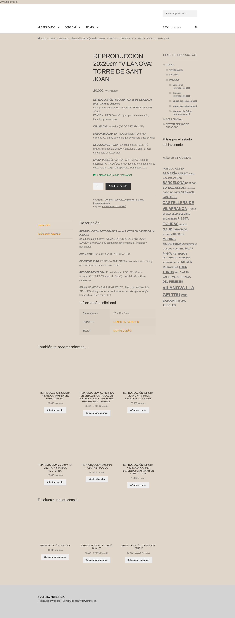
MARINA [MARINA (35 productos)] (169, 239)
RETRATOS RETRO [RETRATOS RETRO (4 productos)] (171, 262)
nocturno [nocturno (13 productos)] (178, 248)
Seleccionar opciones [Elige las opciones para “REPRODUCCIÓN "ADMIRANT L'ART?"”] (138, 560)
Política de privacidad (49, 601)
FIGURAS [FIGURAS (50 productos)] (170, 224)
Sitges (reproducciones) (185, 101)
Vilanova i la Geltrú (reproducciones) (88, 38)
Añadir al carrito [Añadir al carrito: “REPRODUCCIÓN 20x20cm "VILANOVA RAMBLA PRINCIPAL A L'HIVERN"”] (138, 410)
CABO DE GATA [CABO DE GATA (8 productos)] (171, 192)
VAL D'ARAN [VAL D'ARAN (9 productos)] (182, 272)
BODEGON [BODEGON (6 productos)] (190, 183)
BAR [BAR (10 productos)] (179, 178)
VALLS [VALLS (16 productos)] (167, 277)
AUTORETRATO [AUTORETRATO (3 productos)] (169, 178)
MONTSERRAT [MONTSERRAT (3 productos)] (190, 244)
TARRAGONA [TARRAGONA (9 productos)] (170, 267)
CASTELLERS (176, 70)
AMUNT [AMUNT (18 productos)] (183, 173)
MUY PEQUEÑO (122, 330)
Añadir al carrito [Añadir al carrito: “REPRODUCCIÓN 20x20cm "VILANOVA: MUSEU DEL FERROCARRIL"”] (55, 410)
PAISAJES (63, 38)
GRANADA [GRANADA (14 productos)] (181, 229)
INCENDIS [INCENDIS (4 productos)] (167, 234)
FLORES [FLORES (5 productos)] (183, 224)
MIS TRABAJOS (46, 27)
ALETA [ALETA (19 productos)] (179, 168)
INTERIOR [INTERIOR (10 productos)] (178, 234)
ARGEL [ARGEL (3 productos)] (192, 174)
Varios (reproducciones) (185, 106)
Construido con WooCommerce (79, 601)
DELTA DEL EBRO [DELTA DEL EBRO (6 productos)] (181, 214)
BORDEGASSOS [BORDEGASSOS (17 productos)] (174, 187)
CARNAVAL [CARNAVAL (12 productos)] (188, 192)
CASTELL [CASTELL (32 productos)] (170, 197)
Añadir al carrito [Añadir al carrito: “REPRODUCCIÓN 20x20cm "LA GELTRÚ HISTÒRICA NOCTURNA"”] (55, 482)
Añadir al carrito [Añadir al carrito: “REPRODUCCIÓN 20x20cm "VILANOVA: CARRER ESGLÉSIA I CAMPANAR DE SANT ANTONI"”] (138, 485)
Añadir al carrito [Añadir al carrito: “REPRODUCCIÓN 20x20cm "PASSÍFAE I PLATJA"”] (97, 479)
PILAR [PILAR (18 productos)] (189, 248)
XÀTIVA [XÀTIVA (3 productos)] (182, 301)
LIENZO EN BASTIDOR (126, 322)
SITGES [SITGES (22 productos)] (186, 262)
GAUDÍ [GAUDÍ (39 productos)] (168, 229)
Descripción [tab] (44, 225)
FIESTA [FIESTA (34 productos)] (183, 218)
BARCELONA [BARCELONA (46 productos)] (174, 183)
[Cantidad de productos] (98, 186)
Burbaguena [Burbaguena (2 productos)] (190, 188)
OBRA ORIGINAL (174, 119)
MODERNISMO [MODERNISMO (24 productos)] (173, 243)
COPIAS (52, 38)
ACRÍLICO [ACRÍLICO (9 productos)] (168, 168)
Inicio (43, 38)
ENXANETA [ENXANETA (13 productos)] (170, 218)
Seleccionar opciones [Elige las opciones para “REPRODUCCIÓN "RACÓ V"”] (55, 557)
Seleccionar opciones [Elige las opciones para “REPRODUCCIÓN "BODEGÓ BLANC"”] (96, 560)
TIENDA (90, 27)
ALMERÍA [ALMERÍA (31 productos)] (170, 173)
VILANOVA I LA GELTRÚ (114, 206)
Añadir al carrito (118, 186)
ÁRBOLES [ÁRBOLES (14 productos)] (169, 305)
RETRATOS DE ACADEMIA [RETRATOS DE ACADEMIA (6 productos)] (176, 258)
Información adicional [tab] (49, 234)
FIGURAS (174, 75)
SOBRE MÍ (70, 27)
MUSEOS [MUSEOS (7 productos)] (167, 248)
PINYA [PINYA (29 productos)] (167, 253)
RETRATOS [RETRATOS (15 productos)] (180, 253)
